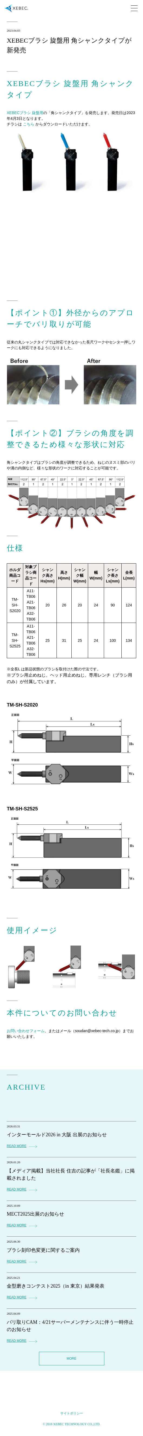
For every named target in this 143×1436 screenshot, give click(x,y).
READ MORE (16, 1146)
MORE (72, 1358)
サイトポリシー (71, 1413)
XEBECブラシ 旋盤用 (25, 113)
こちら (28, 124)
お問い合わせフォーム (26, 1031)
